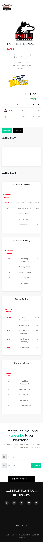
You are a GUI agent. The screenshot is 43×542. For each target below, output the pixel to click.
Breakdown (7, 130)
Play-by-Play (18, 130)
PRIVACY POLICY (21, 526)
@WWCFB (27, 479)
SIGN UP (36, 465)
